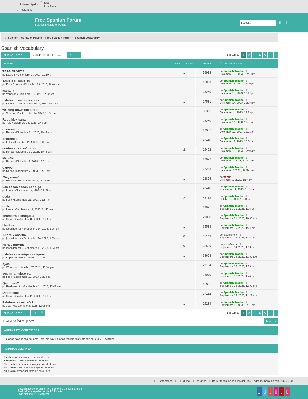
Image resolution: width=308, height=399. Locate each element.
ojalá (6, 264)
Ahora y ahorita (14, 235)
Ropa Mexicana (14, 119)
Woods (10, 267)
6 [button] (270, 55)
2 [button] (249, 55)
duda (6, 196)
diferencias (10, 129)
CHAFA (7, 167)
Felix (9, 142)
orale (6, 206)
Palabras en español (17, 302)
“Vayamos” (10, 177)
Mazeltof (44, 394)
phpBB (40, 388)
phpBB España (54, 391)
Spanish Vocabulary (22, 48)
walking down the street (20, 110)
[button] (276, 55)
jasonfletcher (13, 228)
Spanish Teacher (234, 71)
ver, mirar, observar (17, 273)
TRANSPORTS (13, 71)
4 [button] (260, 55)
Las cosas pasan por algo (21, 187)
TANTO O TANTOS (16, 81)
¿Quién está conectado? (21, 330)
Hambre (8, 225)
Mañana (8, 90)
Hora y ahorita (13, 244)
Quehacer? (10, 283)
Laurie (10, 190)
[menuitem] (44, 3)
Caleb (9, 219)
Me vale (8, 158)
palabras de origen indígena (23, 254)
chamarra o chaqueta (18, 216)
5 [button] (265, 55)
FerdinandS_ (13, 286)
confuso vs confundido (19, 148)
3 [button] (254, 55)
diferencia (9, 139)
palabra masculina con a (20, 100)
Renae (10, 132)
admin (227, 176)
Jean (9, 305)
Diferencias (10, 293)
